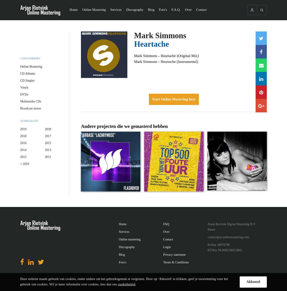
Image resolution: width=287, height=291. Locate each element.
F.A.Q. (176, 9)
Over (188, 9)
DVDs (24, 94)
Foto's (163, 9)
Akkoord (253, 282)
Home (74, 9)
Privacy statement (174, 254)
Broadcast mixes (30, 108)
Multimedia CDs (30, 101)
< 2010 (24, 164)
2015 (48, 143)
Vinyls (24, 87)
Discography (135, 9)
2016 (23, 143)
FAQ (166, 224)
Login (167, 247)
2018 (23, 136)
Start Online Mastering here (174, 99)
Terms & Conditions (176, 262)
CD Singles (27, 80)
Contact (201, 9)
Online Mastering (94, 9)
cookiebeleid (126, 284)
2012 (23, 157)
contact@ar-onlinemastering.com (228, 237)
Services (116, 9)
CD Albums (27, 73)
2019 (23, 129)
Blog (151, 9)
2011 (48, 157)
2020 (48, 129)
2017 (48, 136)
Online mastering (130, 239)
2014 (23, 150)
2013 (48, 150)
